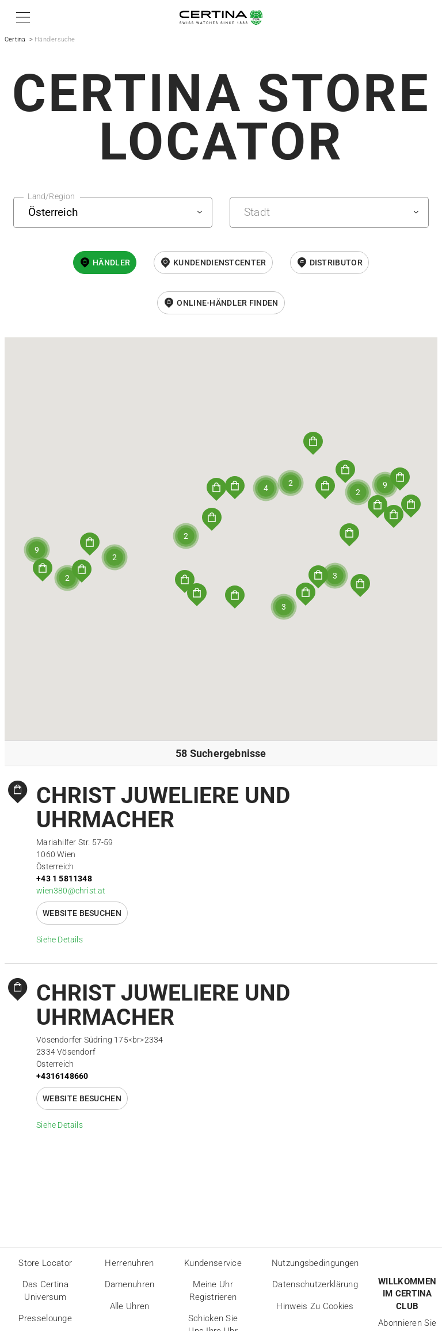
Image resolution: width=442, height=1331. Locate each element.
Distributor (336, 262)
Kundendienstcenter (219, 262)
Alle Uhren (130, 1306)
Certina (15, 39)
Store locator (45, 1263)
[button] (21, 17)
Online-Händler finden (227, 302)
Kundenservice (213, 1263)
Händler (111, 262)
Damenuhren (130, 1284)
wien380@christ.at (70, 890)
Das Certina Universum (45, 1290)
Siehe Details (59, 939)
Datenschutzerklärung (315, 1284)
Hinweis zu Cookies (314, 1306)
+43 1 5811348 (64, 878)
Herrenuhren (129, 1263)
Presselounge (45, 1318)
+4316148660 (62, 1076)
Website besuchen (82, 913)
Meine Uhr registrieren (213, 1290)
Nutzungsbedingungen (315, 1263)
